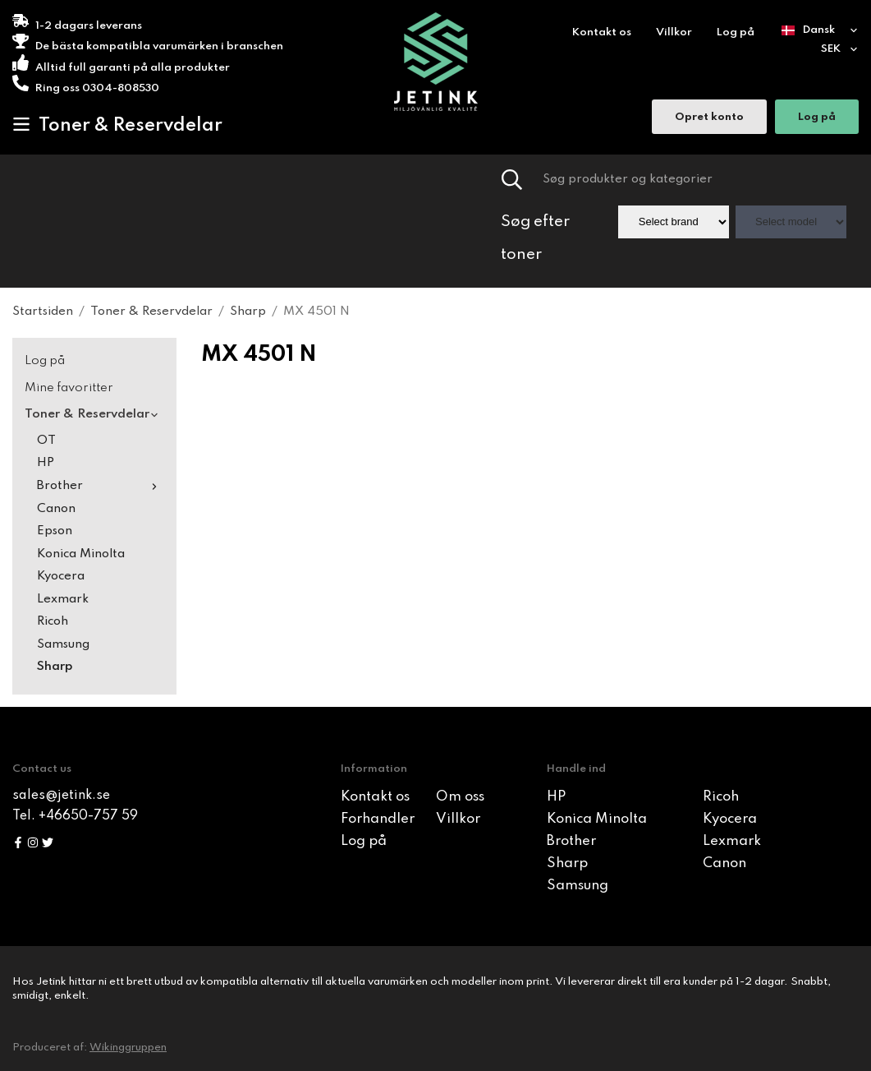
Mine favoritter (69, 388)
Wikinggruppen (128, 1047)
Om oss (460, 797)
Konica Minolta (81, 554)
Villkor (674, 32)
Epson (54, 531)
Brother (100, 485)
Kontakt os (601, 32)
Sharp (55, 666)
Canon (56, 508)
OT (46, 440)
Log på (735, 32)
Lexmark (63, 599)
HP (45, 462)
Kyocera (61, 576)
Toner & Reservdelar (117, 125)
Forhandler (378, 819)
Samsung (63, 644)
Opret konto (709, 118)
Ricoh (52, 621)
